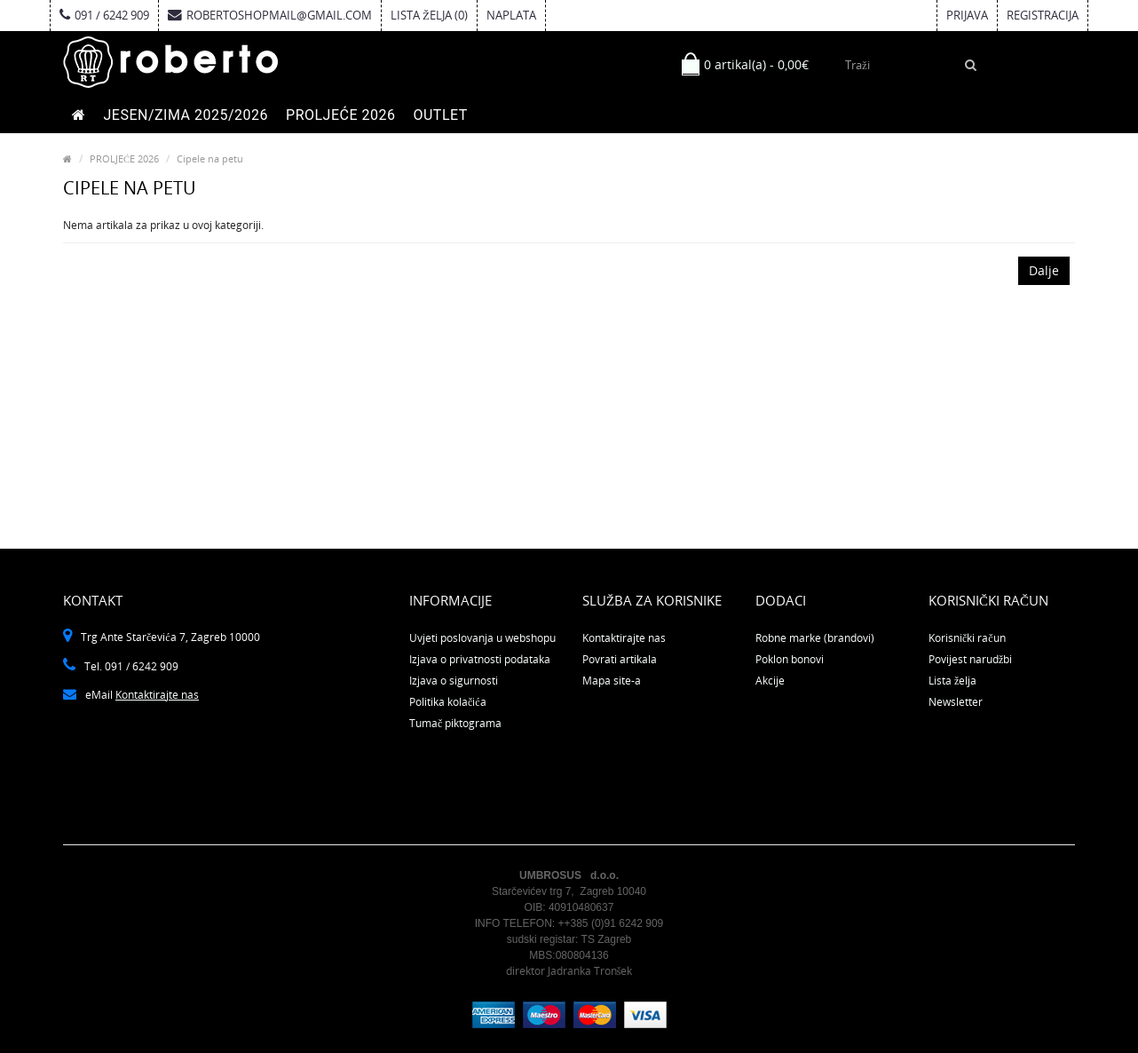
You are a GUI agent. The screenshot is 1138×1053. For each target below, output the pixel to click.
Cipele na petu (210, 158)
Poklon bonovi (789, 659)
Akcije (770, 680)
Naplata (511, 15)
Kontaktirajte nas (157, 694)
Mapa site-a (611, 680)
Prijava (967, 15)
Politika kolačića (447, 701)
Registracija (1043, 15)
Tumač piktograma (455, 723)
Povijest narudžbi (970, 659)
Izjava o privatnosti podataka (479, 659)
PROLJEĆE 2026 (340, 115)
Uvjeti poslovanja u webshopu (482, 637)
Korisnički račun (967, 637)
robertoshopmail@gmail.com (270, 15)
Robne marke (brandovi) (814, 637)
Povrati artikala (619, 659)
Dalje (1044, 270)
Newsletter (956, 701)
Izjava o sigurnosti (453, 680)
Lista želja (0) (429, 15)
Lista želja (952, 680)
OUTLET (440, 115)
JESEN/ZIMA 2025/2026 (186, 115)
